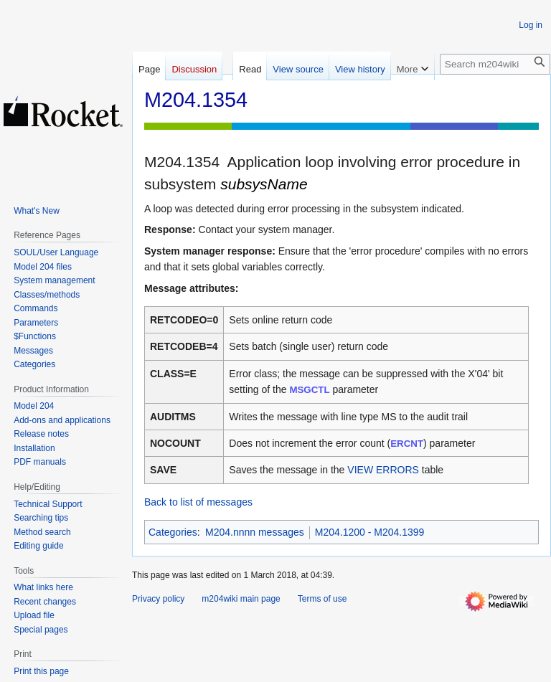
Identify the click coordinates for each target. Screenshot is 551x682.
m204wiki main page (241, 599)
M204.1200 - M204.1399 (370, 532)
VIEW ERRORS (383, 469)
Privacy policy (158, 599)
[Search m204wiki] (495, 64)
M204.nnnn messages (254, 532)
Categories (173, 532)
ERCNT (406, 443)
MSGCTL (309, 389)
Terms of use (322, 599)
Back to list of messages (198, 502)
